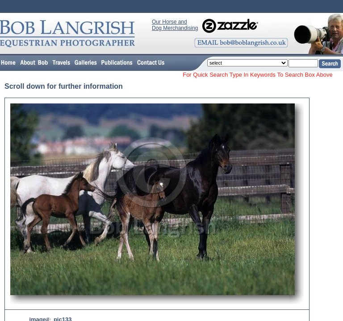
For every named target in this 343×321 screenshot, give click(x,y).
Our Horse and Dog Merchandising (175, 25)
